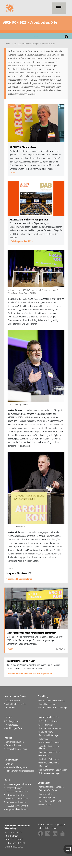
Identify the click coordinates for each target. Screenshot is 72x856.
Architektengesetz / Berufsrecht (20, 784)
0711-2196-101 (18, 843)
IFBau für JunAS (46, 731)
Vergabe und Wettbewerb (17, 809)
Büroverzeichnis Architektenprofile (47, 796)
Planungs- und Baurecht (16, 802)
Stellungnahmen (13, 721)
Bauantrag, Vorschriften (49, 752)
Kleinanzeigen (45, 804)
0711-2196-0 (17, 839)
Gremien (9, 763)
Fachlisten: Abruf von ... (49, 762)
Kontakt (41, 824)
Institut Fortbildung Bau (16, 704)
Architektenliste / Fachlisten (51, 786)
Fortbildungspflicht (47, 704)
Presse (54, 828)
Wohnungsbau (12, 724)
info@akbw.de (17, 846)
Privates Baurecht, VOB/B (17, 805)
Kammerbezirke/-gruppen (17, 767)
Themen (7, 44)
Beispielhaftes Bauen (48, 790)
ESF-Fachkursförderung (49, 742)
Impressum (60, 824)
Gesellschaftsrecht (14, 788)
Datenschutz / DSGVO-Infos (18, 791)
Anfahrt (50, 824)
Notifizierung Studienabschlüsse (20, 770)
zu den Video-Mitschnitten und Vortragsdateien (30, 673)
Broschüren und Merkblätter (51, 801)
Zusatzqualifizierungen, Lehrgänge (49, 737)
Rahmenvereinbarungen (49, 773)
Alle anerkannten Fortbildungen (52, 700)
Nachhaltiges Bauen (14, 728)
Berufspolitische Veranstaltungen (26, 44)
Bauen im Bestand (13, 745)
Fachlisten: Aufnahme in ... (50, 759)
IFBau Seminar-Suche (48, 721)
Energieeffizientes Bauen (16, 749)
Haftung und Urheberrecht (17, 795)
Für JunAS (43, 766)
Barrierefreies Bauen (15, 741)
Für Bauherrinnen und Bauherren (53, 769)
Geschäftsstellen (13, 700)
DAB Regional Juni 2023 (22, 241)
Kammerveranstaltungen (50, 728)
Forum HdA (10, 707)
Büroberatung (45, 755)
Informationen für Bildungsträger (53, 707)
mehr (13, 172)
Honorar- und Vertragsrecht (18, 798)
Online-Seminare (46, 724)
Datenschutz (43, 828)
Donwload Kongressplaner (20, 579)
